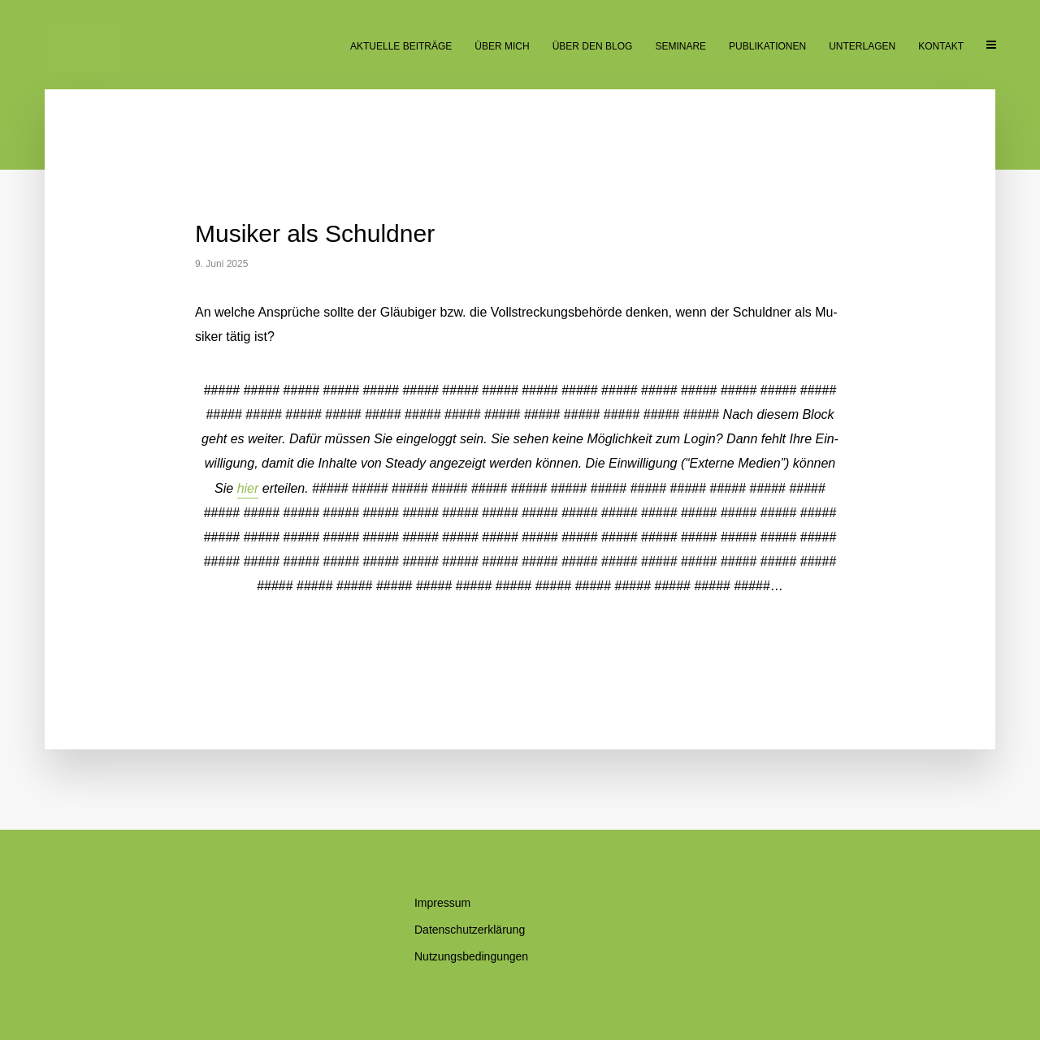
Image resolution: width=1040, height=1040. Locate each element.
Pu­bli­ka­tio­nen (767, 46)
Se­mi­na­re (680, 46)
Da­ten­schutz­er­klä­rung (469, 929)
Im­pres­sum (442, 902)
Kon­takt (941, 46)
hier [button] (248, 488)
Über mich (501, 46)
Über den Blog (592, 46)
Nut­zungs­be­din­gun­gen (471, 956)
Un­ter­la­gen (862, 46)
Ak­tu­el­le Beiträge (401, 46)
